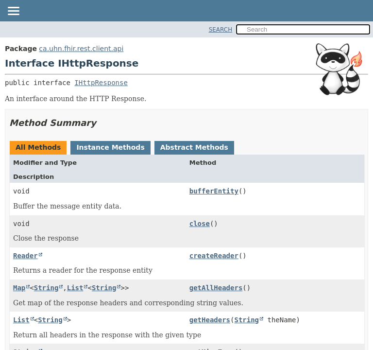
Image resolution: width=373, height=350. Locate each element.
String (46, 288)
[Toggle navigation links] (13, 11)
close (199, 224)
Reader (25, 256)
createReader (213, 256)
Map (19, 288)
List (75, 288)
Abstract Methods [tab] (194, 147)
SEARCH (221, 29)
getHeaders (209, 320)
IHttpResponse (101, 83)
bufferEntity (213, 191)
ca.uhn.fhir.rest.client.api (81, 48)
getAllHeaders (216, 288)
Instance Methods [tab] (110, 147)
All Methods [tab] (38, 147)
